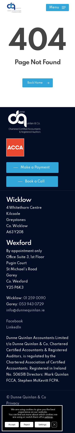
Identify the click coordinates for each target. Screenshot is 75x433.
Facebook (14, 321)
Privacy (12, 403)
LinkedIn (13, 327)
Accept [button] (11, 424)
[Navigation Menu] (57, 7)
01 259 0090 (34, 298)
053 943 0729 (31, 304)
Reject (27, 424)
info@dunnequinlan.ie (25, 310)
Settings (42, 424)
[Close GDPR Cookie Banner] (54, 424)
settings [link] (49, 417)
